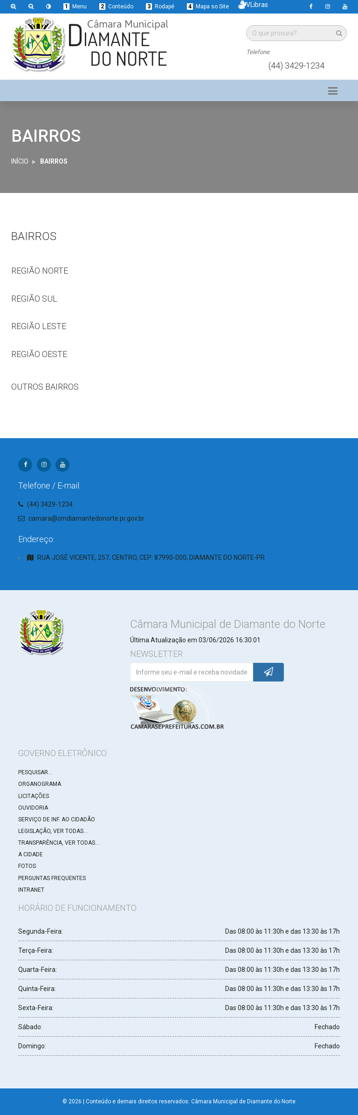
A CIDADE (30, 854)
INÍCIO (19, 161)
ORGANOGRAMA (39, 784)
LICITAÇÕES (33, 796)
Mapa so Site (208, 6)
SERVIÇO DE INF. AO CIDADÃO (56, 819)
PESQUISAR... (35, 772)
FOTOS (27, 866)
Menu (75, 6)
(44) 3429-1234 (296, 65)
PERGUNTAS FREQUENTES (52, 878)
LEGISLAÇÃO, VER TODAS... (53, 831)
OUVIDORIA (33, 808)
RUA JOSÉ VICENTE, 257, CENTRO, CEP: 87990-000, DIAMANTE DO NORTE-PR (151, 557)
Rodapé (160, 6)
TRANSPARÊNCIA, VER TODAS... (58, 843)
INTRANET (31, 890)
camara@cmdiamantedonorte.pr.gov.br (86, 518)
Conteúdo (116, 6)
